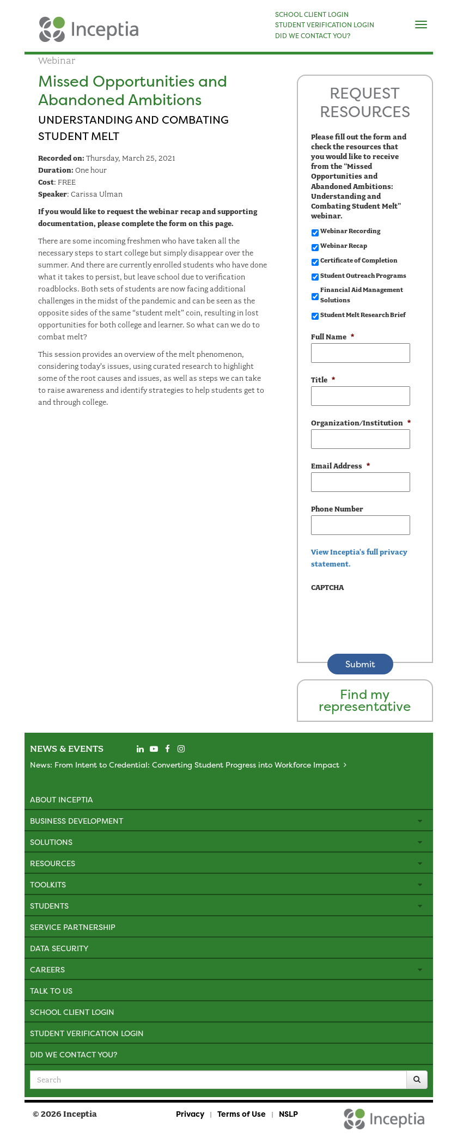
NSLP (288, 1114)
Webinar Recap (343, 245)
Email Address (340, 466)
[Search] (417, 1079)
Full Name (332, 337)
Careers (47, 969)
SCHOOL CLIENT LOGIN (312, 15)
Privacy (190, 1114)
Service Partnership (72, 927)
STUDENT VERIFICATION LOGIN (324, 25)
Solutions (51, 842)
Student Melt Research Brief (363, 315)
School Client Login (72, 1012)
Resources (52, 863)
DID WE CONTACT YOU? (312, 36)
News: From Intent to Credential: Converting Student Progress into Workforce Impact (184, 764)
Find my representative (365, 700)
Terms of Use (241, 1114)
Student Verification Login (87, 1033)
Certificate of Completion (359, 260)
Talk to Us (51, 990)
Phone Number (337, 509)
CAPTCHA (327, 587)
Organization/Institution (360, 423)
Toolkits (48, 884)
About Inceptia (61, 799)
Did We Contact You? (73, 1054)
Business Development (76, 821)
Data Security (59, 948)
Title (323, 380)
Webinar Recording (350, 231)
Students (49, 905)
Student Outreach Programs (363, 275)
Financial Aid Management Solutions (361, 294)
